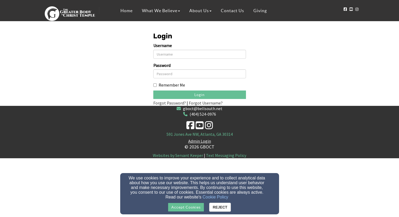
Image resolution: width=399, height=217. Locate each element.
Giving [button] (260, 10)
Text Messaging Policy (226, 155)
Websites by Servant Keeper (178, 155)
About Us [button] (200, 10)
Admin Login (199, 141)
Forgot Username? (206, 103)
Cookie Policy (215, 197)
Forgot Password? (169, 103)
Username (162, 45)
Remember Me (169, 85)
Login (199, 95)
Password (162, 65)
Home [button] (126, 10)
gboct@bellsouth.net (202, 108)
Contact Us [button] (232, 10)
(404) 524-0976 (203, 114)
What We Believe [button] (161, 10)
